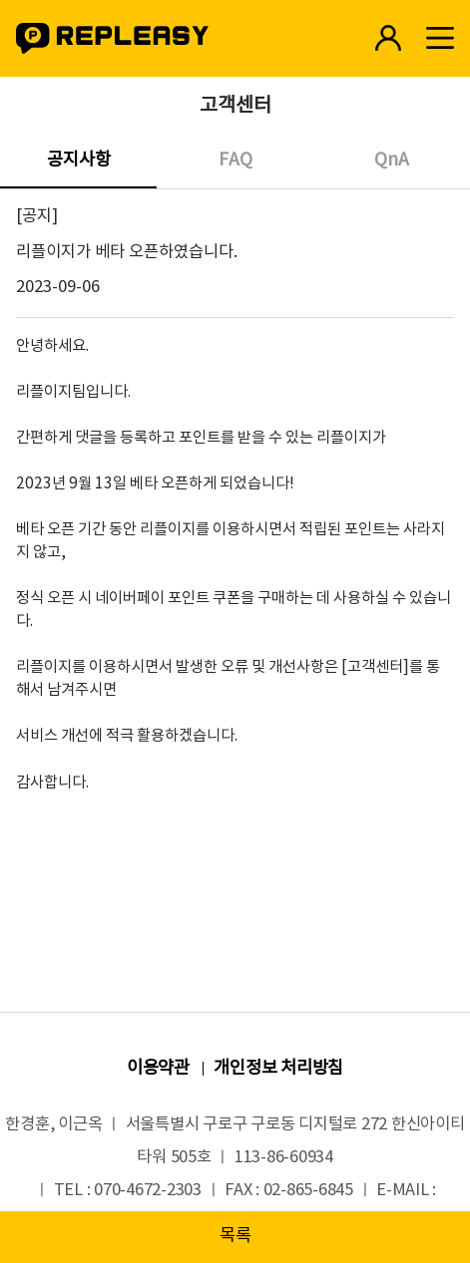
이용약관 (158, 1069)
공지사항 (79, 160)
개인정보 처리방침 (278, 1069)
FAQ (235, 160)
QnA (391, 160)
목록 (235, 1236)
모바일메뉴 (439, 38)
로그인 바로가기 (388, 38)
